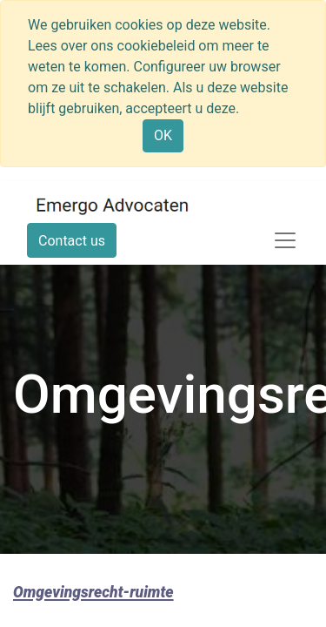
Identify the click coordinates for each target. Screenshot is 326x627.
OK (163, 135)
